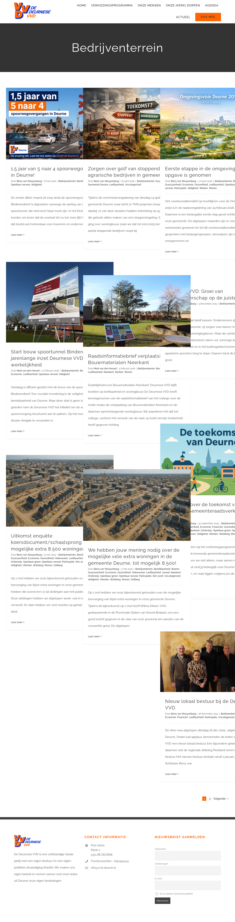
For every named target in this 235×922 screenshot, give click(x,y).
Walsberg (224, 534)
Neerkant (109, 372)
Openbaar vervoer (20, 184)
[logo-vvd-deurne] (32, 4)
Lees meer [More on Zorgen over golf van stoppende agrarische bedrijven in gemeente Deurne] (93, 241)
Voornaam (160, 849)
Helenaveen (61, 558)
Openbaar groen (222, 530)
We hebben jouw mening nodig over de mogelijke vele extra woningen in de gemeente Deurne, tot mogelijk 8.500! (134, 556)
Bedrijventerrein (67, 181)
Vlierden (213, 534)
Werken (203, 188)
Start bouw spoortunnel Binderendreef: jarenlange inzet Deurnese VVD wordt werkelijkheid (56, 358)
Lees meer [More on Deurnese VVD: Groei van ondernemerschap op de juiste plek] (171, 371)
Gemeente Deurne (98, 184)
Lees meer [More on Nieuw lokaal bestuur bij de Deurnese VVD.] (171, 774)
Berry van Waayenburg (29, 181)
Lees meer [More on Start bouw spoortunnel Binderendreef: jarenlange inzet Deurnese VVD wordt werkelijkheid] (16, 431)
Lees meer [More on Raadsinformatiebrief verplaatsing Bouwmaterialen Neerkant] (93, 435)
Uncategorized (133, 184)
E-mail (158, 878)
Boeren (175, 569)
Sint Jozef (158, 576)
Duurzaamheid (173, 184)
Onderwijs (206, 530)
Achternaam (161, 863)
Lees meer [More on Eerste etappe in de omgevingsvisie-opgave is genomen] (171, 251)
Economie (187, 184)
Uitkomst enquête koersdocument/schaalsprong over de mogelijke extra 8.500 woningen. (56, 542)
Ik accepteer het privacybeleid (174, 893)
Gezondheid (201, 184)
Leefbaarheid (116, 184)
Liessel (166, 572)
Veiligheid (36, 184)
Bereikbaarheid (162, 569)
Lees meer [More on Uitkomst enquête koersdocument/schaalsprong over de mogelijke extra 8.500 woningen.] (16, 622)
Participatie (180, 188)
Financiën (217, 527)
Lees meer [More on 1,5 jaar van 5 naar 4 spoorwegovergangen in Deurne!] (16, 235)
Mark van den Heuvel (28, 370)
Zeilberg (58, 565)
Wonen (213, 188)
